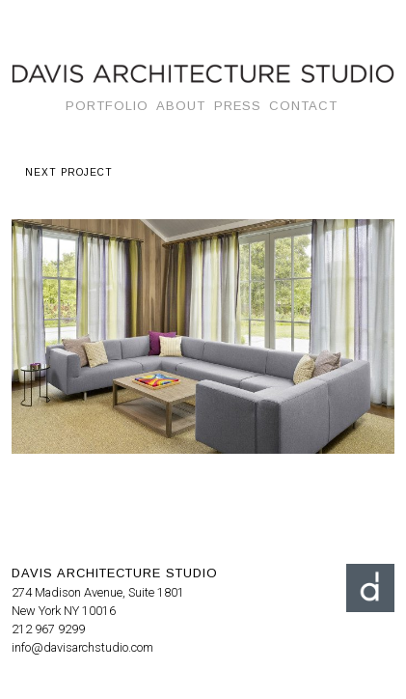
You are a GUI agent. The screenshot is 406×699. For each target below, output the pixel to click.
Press (237, 105)
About (180, 105)
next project (69, 172)
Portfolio (107, 105)
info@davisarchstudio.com (82, 647)
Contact (303, 105)
